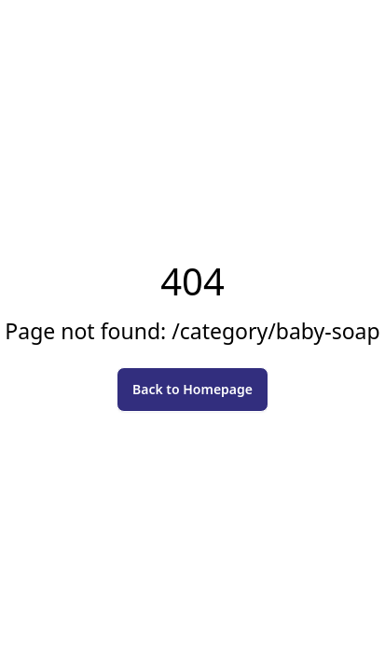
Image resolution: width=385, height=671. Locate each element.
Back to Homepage (192, 389)
